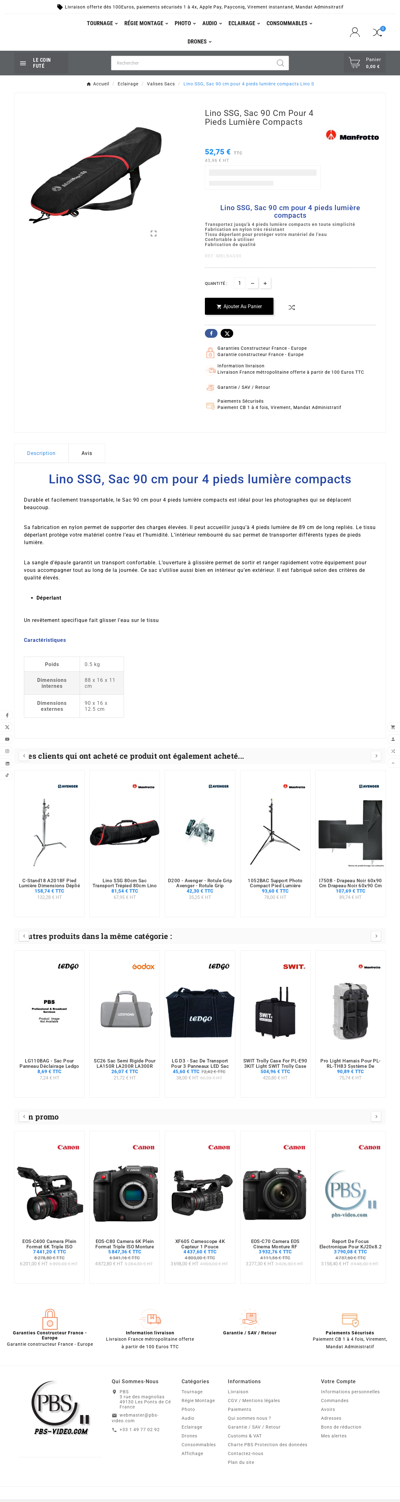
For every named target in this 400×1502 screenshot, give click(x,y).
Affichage (192, 1456)
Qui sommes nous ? (249, 1421)
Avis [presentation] (87, 456)
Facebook (211, 336)
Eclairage (192, 1429)
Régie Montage (198, 1403)
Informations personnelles (350, 1394)
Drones (189, 1438)
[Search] (280, 65)
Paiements (239, 1412)
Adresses (331, 1421)
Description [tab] (41, 456)
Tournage (192, 1394)
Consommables (199, 1447)
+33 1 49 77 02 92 (140, 1432)
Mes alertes (334, 1438)
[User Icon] (356, 33)
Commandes (335, 1403)
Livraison (238, 1394)
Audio (188, 1421)
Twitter (227, 336)
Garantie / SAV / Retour (254, 1429)
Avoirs (328, 1412)
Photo (188, 1412)
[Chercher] (192, 65)
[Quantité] (239, 286)
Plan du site (241, 1465)
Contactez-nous (245, 1456)
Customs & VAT (245, 1438)
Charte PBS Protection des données (267, 1447)
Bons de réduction (341, 1429)
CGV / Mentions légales (254, 1403)
